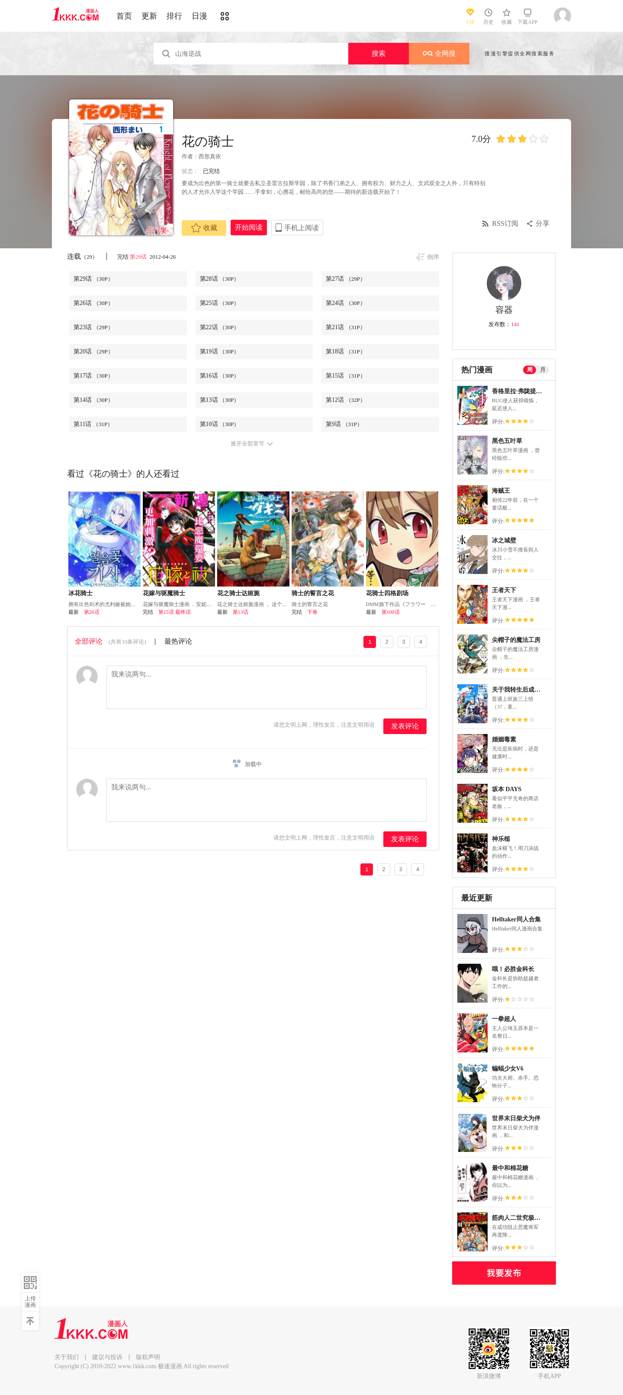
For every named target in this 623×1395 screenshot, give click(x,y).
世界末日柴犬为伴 (516, 1118)
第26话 (93, 303)
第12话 (346, 400)
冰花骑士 (80, 593)
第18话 (346, 351)
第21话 (346, 327)
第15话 (346, 375)
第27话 (346, 279)
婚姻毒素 (504, 739)
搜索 (378, 53)
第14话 (93, 400)
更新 (149, 16)
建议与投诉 (107, 1357)
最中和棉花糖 (510, 1168)
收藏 (204, 228)
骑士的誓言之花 (313, 593)
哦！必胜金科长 (513, 969)
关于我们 (67, 1357)
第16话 (220, 375)
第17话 (93, 375)
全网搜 (439, 53)
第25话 (220, 303)
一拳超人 (504, 1019)
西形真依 (210, 156)
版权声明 (148, 1357)
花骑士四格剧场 (387, 593)
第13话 (220, 400)
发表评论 (405, 726)
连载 (82, 256)
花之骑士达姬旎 (238, 593)
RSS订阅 (505, 223)
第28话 (220, 279)
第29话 (139, 256)
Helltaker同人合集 (516, 919)
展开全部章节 (247, 444)
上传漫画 (30, 1301)
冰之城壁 (504, 540)
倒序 (433, 257)
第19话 (220, 351)
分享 (542, 223)
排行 (174, 16)
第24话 (346, 303)
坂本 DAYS (506, 789)
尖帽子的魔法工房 (516, 640)
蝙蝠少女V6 (507, 1068)
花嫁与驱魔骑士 (164, 593)
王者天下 (504, 590)
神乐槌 (501, 839)
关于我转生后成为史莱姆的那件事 (537, 689)
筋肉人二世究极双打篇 (522, 1218)
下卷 (312, 612)
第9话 (344, 424)
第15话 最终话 (174, 612)
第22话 (220, 327)
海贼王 (501, 490)
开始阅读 (249, 227)
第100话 (391, 612)
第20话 (93, 351)
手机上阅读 (301, 227)
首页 (124, 16)
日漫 (199, 16)
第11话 (93, 424)
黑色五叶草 (507, 441)
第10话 (220, 424)
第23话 (93, 327)
